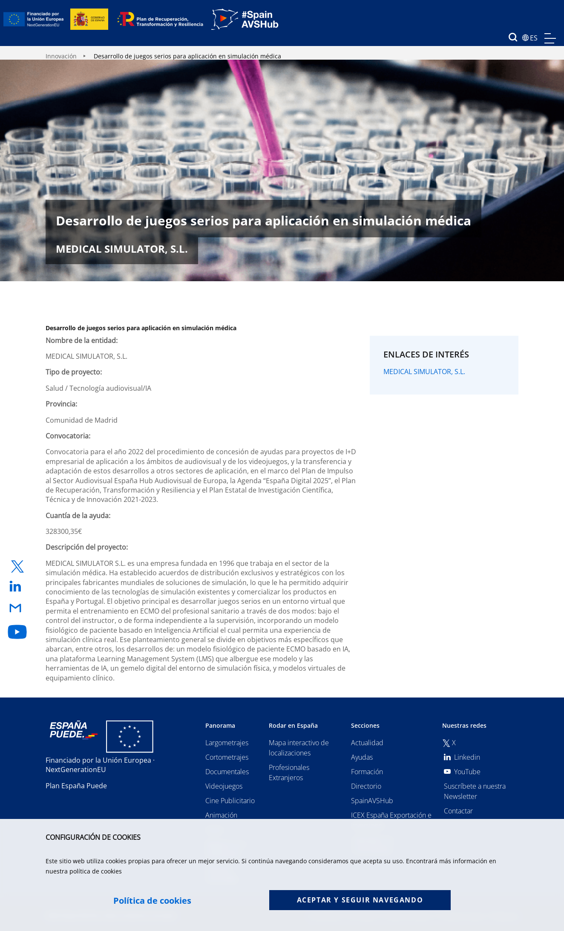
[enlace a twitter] (17, 566)
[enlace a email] (17, 609)
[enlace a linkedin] (17, 587)
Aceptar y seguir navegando (360, 900)
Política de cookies (152, 901)
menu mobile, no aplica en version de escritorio (550, 38)
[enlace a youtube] (17, 632)
